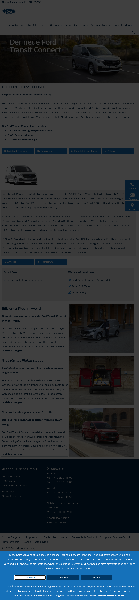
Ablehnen (96, 577)
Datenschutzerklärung (111, 595)
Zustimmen (63, 577)
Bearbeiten (30, 577)
